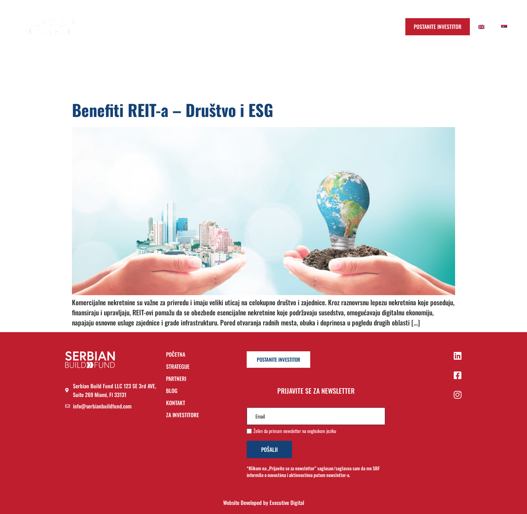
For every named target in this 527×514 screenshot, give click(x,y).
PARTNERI (176, 379)
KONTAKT (175, 403)
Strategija (234, 27)
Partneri (272, 27)
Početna (195, 27)
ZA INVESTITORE (182, 415)
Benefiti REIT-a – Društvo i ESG (172, 110)
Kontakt (337, 27)
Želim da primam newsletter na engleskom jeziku (294, 431)
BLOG (171, 391)
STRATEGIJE (178, 366)
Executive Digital (287, 503)
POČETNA (175, 354)
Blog (305, 27)
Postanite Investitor (437, 27)
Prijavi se (374, 27)
